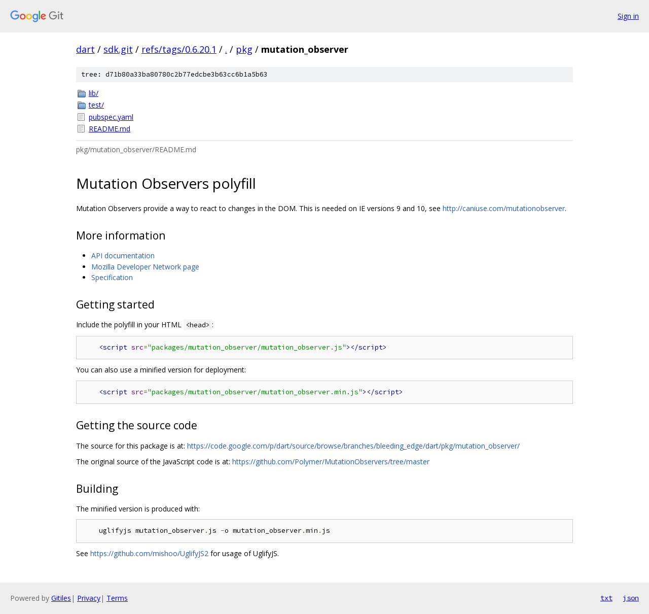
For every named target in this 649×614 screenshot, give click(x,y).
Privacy (88, 598)
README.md (109, 128)
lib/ (93, 93)
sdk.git (118, 49)
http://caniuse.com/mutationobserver (504, 208)
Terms (117, 598)
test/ (96, 105)
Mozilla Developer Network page (145, 266)
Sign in (628, 16)
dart (85, 49)
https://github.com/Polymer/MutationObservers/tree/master (330, 461)
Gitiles (61, 598)
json (631, 597)
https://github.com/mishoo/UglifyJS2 (149, 553)
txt (606, 597)
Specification (112, 277)
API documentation (123, 255)
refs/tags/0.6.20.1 (179, 49)
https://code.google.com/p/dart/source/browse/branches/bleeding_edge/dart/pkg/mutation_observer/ (353, 446)
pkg (244, 49)
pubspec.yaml (111, 117)
